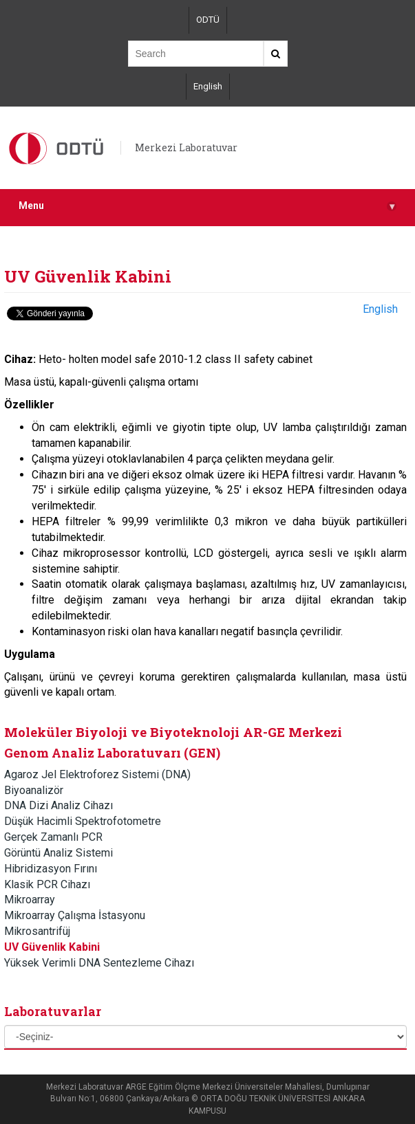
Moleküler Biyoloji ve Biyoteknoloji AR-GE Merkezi (173, 731)
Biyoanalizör (33, 790)
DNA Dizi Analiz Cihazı (58, 805)
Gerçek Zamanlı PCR (53, 837)
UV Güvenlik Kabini (52, 947)
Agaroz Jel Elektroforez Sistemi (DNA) (97, 774)
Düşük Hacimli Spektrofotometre (82, 821)
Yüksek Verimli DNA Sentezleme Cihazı (99, 962)
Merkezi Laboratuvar (186, 147)
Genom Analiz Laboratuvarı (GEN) (112, 753)
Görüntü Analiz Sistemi (58, 852)
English (207, 86)
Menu (207, 206)
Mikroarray (29, 899)
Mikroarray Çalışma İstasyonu (74, 915)
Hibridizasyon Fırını (50, 868)
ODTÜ (208, 19)
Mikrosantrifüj (37, 931)
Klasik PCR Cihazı (47, 884)
